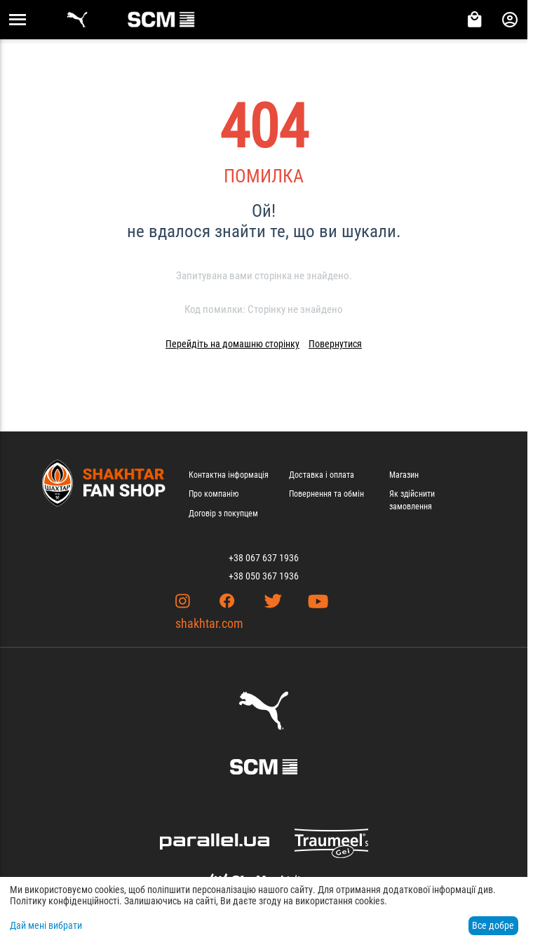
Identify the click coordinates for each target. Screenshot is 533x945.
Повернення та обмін (326, 494)
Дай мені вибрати (46, 925)
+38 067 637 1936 (264, 557)
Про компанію (213, 494)
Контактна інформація (229, 475)
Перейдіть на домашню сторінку (232, 343)
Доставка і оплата (321, 475)
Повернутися (335, 343)
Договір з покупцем (223, 513)
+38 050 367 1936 (264, 576)
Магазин (404, 475)
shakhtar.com (209, 623)
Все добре (493, 925)
